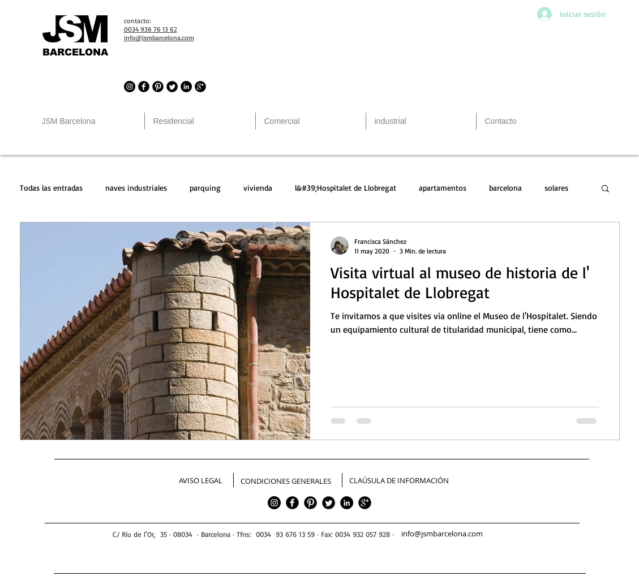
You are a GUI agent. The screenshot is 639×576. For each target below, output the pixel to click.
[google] (364, 502)
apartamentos (442, 187)
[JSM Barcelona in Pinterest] (158, 86)
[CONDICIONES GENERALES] (286, 481)
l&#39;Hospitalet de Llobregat (345, 187)
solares (556, 187)
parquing (205, 187)
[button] (605, 189)
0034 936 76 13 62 (150, 29)
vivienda (257, 187)
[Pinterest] (310, 502)
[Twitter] (328, 502)
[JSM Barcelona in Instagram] (129, 86)
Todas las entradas (51, 187)
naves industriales (136, 187)
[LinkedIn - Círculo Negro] (186, 86)
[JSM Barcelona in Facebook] (143, 86)
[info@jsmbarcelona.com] (443, 534)
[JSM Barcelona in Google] (200, 86)
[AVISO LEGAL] (200, 481)
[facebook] (292, 502)
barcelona (505, 187)
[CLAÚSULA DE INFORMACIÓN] (399, 481)
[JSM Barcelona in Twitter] (172, 86)
